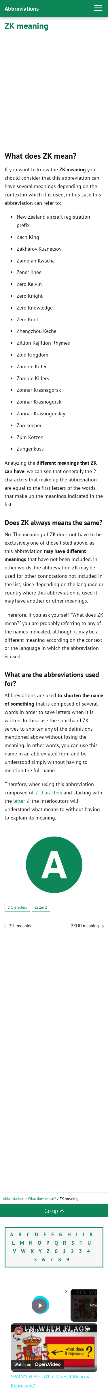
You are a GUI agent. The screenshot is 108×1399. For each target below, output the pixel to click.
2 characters (48, 792)
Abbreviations (22, 8)
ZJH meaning (21, 926)
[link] (18, 1331)
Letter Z (41, 907)
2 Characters (17, 907)
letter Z (21, 801)
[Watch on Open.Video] (37, 1364)
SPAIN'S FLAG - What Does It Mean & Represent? (54, 1330)
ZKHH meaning (85, 926)
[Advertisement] (54, 89)
